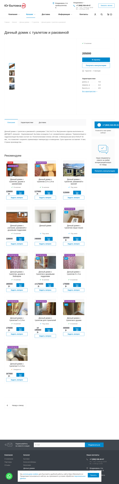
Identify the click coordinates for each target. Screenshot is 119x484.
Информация (65, 14)
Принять (93, 475)
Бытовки (26, 459)
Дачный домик (45, 226)
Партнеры (8, 462)
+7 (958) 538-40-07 (83, 5)
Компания (14, 14)
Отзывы (7, 465)
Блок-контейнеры (29, 462)
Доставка (46, 14)
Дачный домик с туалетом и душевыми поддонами (45, 274)
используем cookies (30, 474)
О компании (8, 459)
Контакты (84, 14)
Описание (11, 122)
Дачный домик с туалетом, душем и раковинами (17, 181)
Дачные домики (29, 468)
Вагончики (27, 465)
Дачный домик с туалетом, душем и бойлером (17, 274)
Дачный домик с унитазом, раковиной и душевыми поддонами (16, 228)
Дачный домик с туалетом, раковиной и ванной (73, 181)
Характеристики (27, 122)
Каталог (30, 14)
